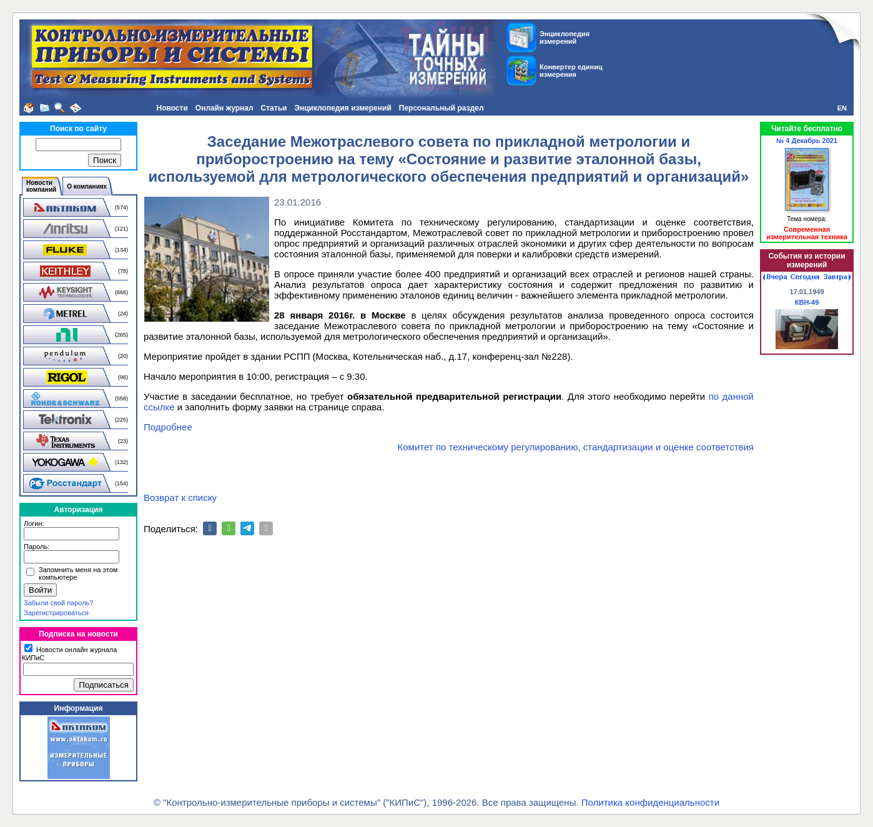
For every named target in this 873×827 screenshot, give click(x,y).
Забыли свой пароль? (58, 603)
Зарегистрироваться (56, 613)
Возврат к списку (180, 497)
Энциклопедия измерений (342, 108)
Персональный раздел (441, 108)
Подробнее (168, 427)
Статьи (274, 108)
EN (842, 108)
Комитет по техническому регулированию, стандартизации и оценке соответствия (576, 447)
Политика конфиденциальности (650, 802)
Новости (171, 108)
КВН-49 (807, 302)
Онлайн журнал (224, 108)
